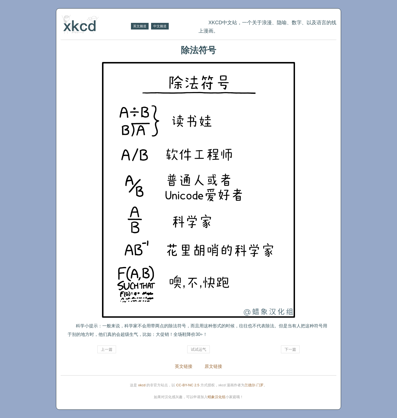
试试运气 (198, 349)
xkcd (142, 385)
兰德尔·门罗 (254, 385)
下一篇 (290, 349)
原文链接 (213, 366)
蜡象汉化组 (217, 397)
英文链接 (183, 366)
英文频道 (139, 26)
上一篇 (106, 349)
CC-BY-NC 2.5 (187, 385)
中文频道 (160, 26)
